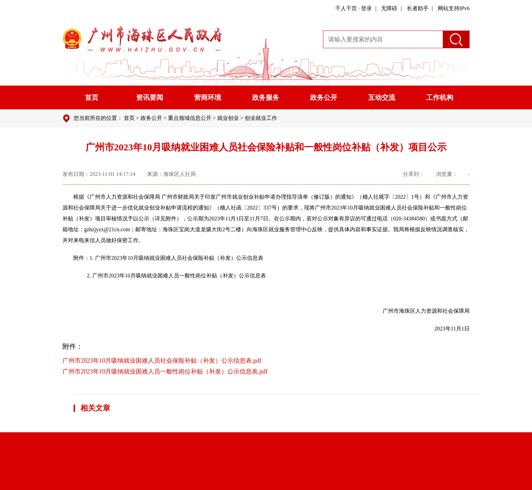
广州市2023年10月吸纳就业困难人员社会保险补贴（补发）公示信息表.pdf (162, 360)
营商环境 (207, 97)
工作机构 (439, 97)
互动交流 (381, 97)
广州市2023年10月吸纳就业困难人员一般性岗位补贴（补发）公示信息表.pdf (165, 371)
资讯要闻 (149, 97)
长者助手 (418, 8)
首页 (91, 97)
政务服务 (265, 97)
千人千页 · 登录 (353, 8)
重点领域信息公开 (189, 118)
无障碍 (389, 8)
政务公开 (323, 97)
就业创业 (228, 118)
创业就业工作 (261, 118)
